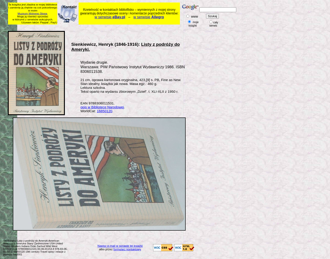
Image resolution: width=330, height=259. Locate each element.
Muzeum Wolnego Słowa (32, 13)
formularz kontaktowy (127, 249)
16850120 (104, 111)
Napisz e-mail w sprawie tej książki (120, 246)
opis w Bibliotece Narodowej (102, 107)
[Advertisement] (96, 27)
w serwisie (110, 17)
